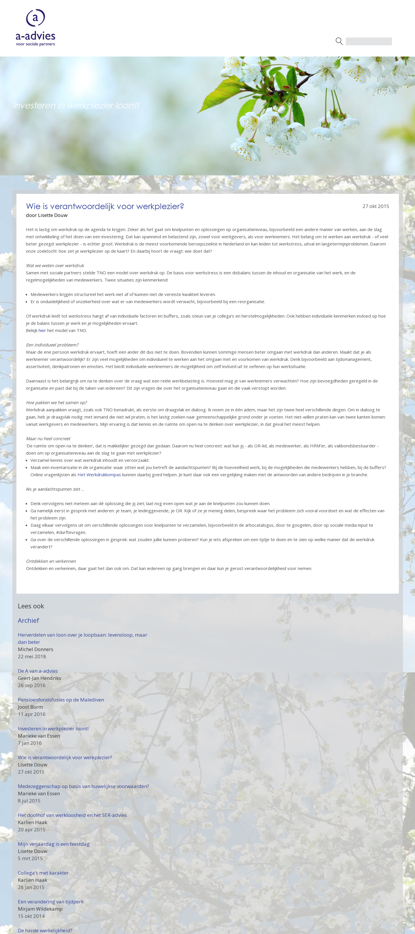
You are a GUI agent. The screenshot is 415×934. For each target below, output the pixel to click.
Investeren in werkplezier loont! (53, 728)
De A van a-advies (38, 670)
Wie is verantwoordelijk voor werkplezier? (65, 757)
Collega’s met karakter (43, 872)
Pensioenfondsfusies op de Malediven (61, 699)
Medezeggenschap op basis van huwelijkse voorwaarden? (83, 786)
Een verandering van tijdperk (51, 901)
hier (42, 330)
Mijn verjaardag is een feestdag (54, 844)
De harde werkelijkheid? (45, 930)
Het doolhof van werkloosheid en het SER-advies (72, 815)
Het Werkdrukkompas (99, 474)
